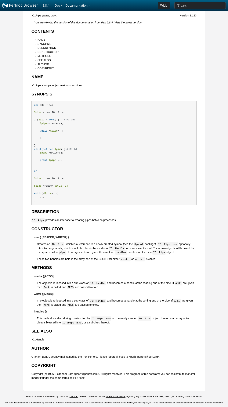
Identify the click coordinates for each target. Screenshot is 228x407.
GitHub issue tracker (115, 396)
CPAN (53, 16)
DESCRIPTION (47, 47)
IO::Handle (38, 339)
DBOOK (74, 396)
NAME (41, 39)
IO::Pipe (36, 15)
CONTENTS (42, 31)
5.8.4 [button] (46, 5)
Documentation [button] (76, 5)
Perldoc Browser (20, 5)
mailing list (143, 403)
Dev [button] (57, 5)
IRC (154, 403)
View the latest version (128, 22)
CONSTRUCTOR (48, 51)
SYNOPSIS (45, 43)
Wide (163, 5)
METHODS (44, 55)
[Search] (200, 5)
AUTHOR (43, 64)
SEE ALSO (44, 60)
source (46, 16)
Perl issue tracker (124, 403)
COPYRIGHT (46, 68)
